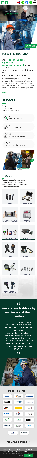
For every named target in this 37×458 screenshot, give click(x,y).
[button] (3, 13)
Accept (28, 455)
